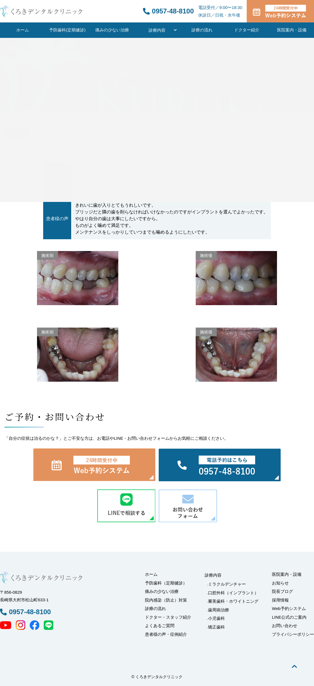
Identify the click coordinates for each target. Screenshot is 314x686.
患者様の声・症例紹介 (166, 634)
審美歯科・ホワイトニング (233, 601)
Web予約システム (289, 608)
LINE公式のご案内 (289, 617)
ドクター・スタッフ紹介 (168, 617)
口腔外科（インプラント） (233, 592)
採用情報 (280, 600)
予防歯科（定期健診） (166, 583)
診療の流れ (202, 29)
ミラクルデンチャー (227, 584)
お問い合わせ (284, 625)
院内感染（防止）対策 (166, 600)
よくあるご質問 (159, 625)
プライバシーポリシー (293, 634)
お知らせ (280, 583)
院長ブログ (282, 591)
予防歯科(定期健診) (67, 29)
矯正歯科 (216, 627)
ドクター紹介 (246, 29)
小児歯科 (216, 618)
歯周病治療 (218, 609)
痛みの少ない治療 (112, 29)
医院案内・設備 (291, 29)
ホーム (22, 29)
